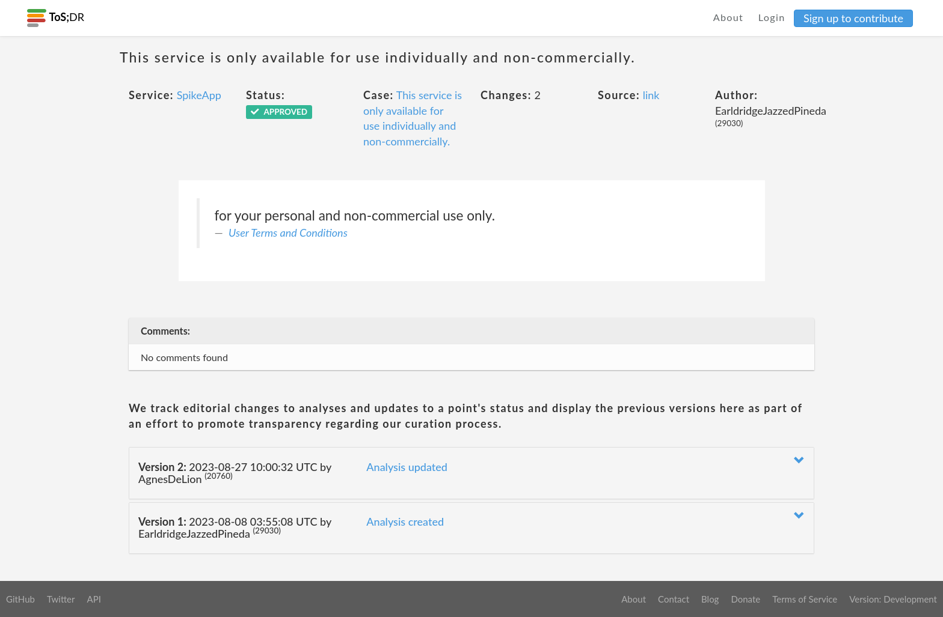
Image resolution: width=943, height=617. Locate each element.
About (728, 17)
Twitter (61, 599)
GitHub (20, 599)
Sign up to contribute (853, 18)
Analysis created (405, 521)
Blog (710, 599)
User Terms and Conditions (288, 232)
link (651, 95)
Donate (745, 599)
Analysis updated (406, 466)
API (93, 599)
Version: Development (893, 599)
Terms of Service (804, 599)
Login (771, 17)
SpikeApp (199, 95)
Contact (673, 599)
